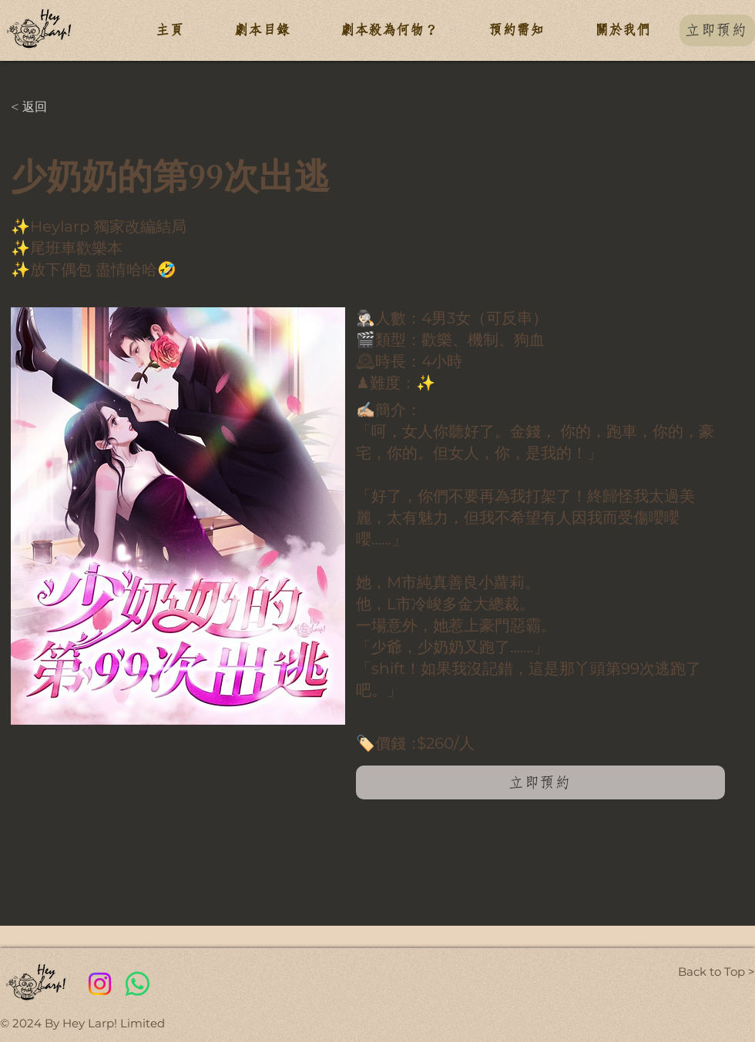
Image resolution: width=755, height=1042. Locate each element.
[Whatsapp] (137, 984)
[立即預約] (717, 30)
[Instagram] (100, 984)
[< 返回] (61, 107)
